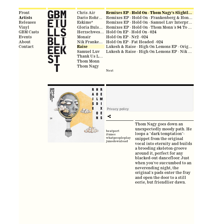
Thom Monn (88, 61)
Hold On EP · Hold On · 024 (131, 32)
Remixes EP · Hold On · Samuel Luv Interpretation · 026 (158, 22)
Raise (82, 46)
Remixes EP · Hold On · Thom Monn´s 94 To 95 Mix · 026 (158, 27)
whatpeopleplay (118, 137)
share (115, 116)
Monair (84, 37)
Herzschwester (91, 32)
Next (110, 70)
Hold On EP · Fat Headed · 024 (134, 42)
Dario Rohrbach (92, 17)
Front (24, 12)
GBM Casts (29, 32)
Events (25, 37)
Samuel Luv (88, 51)
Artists (25, 17)
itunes (111, 134)
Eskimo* (85, 22)
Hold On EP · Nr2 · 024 (127, 37)
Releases (27, 22)
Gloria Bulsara (91, 27)
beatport (112, 131)
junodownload (117, 141)
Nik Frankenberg (93, 42)
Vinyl (24, 27)
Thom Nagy (88, 66)
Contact (26, 46)
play (109, 116)
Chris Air (86, 12)
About (25, 42)
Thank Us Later (92, 56)
